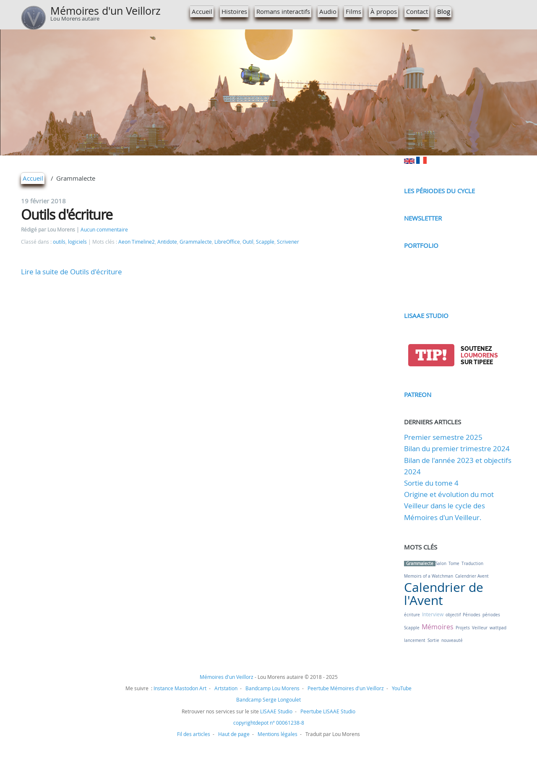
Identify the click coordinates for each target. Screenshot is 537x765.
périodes (491, 615)
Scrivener (288, 242)
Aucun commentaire (104, 229)
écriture (412, 615)
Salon (440, 563)
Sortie (433, 640)
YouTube (402, 688)
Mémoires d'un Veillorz (105, 11)
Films (353, 11)
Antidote (167, 242)
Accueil (202, 11)
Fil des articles (193, 734)
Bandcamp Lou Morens (272, 688)
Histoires (234, 11)
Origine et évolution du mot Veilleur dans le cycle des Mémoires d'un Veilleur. (449, 505)
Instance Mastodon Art (180, 688)
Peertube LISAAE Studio (327, 711)
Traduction (472, 563)
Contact (417, 11)
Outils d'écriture (66, 214)
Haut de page (234, 734)
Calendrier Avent (472, 576)
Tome (453, 563)
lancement (414, 640)
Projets (463, 628)
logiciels (77, 242)
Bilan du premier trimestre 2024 (457, 448)
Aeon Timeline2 (136, 242)
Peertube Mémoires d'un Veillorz (346, 688)
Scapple (265, 242)
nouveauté (452, 640)
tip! (431, 355)
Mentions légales (277, 734)
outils (59, 242)
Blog (443, 11)
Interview (432, 614)
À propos (383, 11)
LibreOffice (227, 242)
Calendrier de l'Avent (443, 594)
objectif (453, 615)
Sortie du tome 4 (431, 483)
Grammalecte (196, 242)
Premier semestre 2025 (443, 437)
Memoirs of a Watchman (428, 576)
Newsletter (423, 218)
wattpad (498, 628)
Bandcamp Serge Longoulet (268, 699)
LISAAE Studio (426, 315)
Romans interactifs (283, 11)
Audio (327, 11)
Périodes (471, 615)
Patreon (417, 394)
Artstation (225, 688)
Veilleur (479, 628)
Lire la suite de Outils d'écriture (71, 271)
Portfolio (421, 245)
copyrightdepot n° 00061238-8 (268, 722)
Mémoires (438, 626)
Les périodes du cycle (439, 191)
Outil (247, 242)
